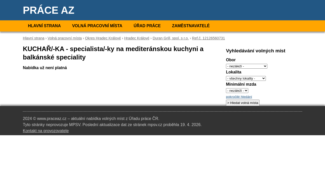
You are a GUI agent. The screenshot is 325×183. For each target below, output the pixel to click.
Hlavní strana (44, 26)
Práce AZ (48, 10)
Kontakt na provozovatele (46, 131)
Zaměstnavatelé (190, 26)
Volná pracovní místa (97, 26)
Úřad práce (147, 26)
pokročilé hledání (239, 97)
